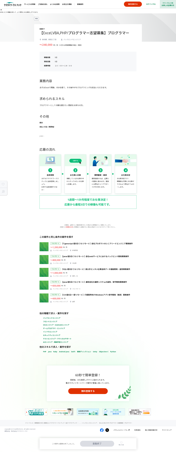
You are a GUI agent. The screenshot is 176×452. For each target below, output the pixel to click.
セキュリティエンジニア (51, 335)
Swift (73, 352)
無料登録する (88, 391)
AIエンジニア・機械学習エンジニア (55, 342)
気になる (121, 445)
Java (50, 352)
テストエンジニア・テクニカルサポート (57, 339)
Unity (95, 352)
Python (113, 352)
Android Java (64, 352)
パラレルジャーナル (120, 430)
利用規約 (137, 430)
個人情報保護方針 (151, 430)
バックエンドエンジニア (51, 318)
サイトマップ (167, 430)
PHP (44, 352)
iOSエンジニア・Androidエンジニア (56, 325)
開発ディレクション (84, 352)
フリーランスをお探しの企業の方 (168, 4)
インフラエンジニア (50, 332)
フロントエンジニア (50, 321)
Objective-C (103, 352)
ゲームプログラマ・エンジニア (54, 328)
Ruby (55, 352)
